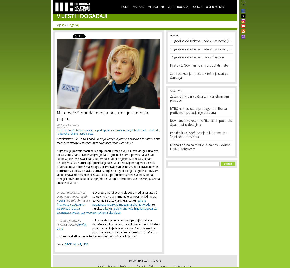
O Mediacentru (216, 7)
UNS (86, 244)
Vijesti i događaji (178, 7)
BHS (244, 2)
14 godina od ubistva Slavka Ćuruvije (197, 57)
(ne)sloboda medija (138, 130)
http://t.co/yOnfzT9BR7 (71, 204)
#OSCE (61, 200)
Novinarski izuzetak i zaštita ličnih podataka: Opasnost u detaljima (201, 123)
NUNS (77, 244)
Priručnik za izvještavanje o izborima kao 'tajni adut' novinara (199, 135)
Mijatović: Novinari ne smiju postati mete (199, 65)
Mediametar (156, 7)
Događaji (73, 25)
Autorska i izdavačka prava (120, 266)
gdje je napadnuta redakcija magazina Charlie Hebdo (121, 202)
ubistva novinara (84, 130)
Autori (101, 266)
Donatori (141, 266)
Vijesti (60, 25)
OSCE (68, 244)
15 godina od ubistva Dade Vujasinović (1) (200, 41)
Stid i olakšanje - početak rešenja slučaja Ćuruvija (199, 76)
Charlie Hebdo (78, 133)
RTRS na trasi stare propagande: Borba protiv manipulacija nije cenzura (198, 111)
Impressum (165, 266)
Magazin (138, 7)
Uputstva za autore (183, 266)
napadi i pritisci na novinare (110, 130)
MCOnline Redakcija (68, 125)
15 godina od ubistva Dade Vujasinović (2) (200, 49)
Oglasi (197, 7)
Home (125, 7)
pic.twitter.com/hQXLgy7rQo (74, 212)
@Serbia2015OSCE (68, 208)
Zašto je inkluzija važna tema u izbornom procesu (199, 98)
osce (90, 133)
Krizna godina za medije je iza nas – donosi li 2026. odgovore (200, 147)
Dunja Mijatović (65, 130)
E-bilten (152, 266)
